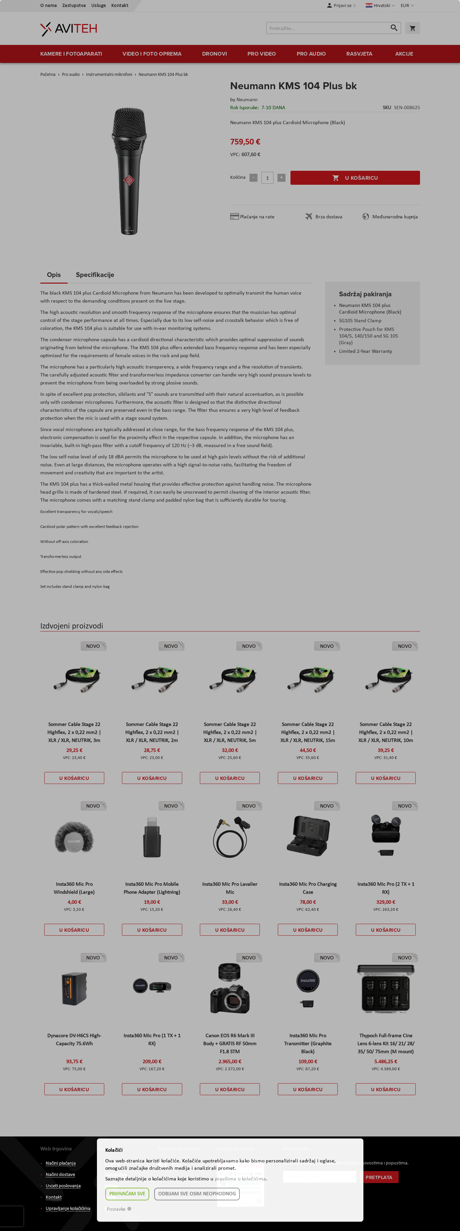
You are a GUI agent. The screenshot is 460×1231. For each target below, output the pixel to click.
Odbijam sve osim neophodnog (197, 1194)
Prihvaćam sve (127, 1194)
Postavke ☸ (119, 1209)
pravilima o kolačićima (240, 1179)
